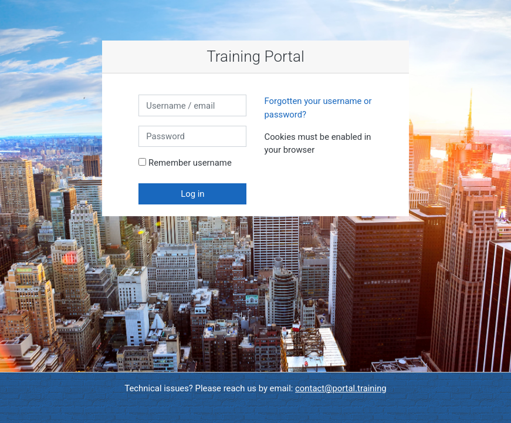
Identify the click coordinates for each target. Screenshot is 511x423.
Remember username (190, 162)
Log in (192, 194)
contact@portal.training (341, 388)
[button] (317, 150)
